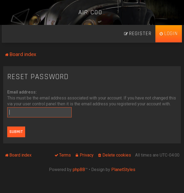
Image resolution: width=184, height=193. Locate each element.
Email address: (22, 92)
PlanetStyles (123, 169)
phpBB (79, 169)
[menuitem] (168, 33)
